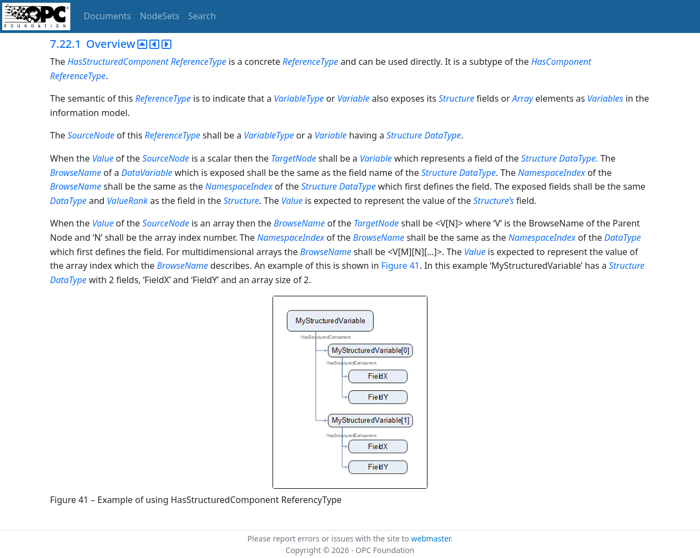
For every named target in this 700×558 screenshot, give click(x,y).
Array (522, 98)
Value (103, 158)
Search (202, 16)
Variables (605, 98)
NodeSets (160, 16)
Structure (456, 98)
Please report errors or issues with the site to (329, 538)
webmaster (431, 538)
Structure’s (494, 201)
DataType (442, 135)
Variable (353, 98)
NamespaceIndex (551, 173)
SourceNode (91, 135)
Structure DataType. (561, 158)
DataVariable (147, 173)
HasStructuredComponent (118, 62)
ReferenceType (198, 62)
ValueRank (127, 201)
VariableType (299, 98)
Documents (107, 16)
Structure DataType (458, 173)
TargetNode (293, 158)
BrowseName (75, 173)
